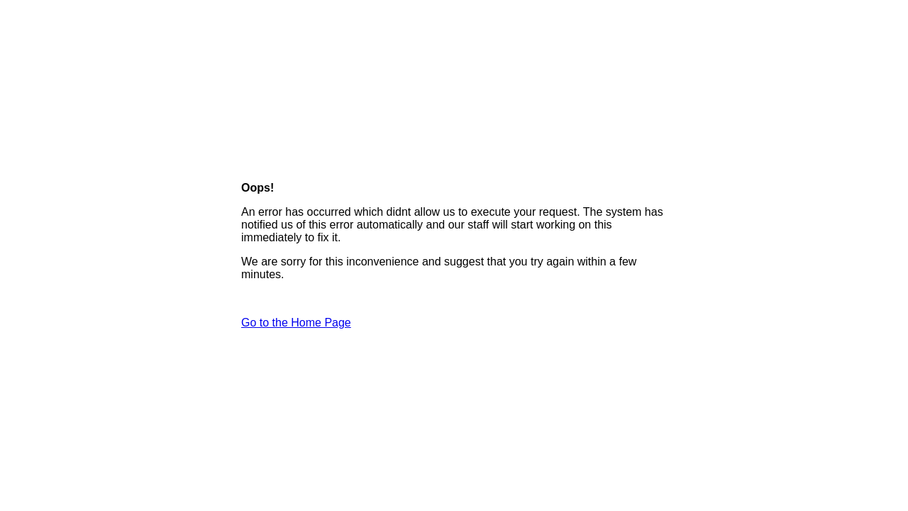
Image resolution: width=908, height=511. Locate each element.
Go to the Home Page (296, 323)
